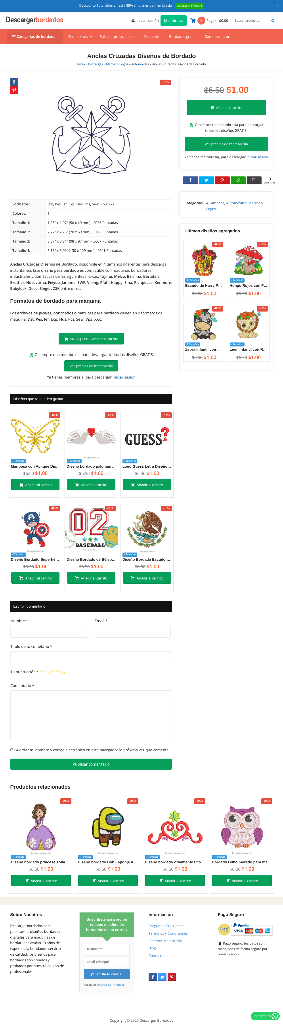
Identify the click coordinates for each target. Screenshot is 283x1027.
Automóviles (140, 64)
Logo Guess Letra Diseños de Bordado (147, 466)
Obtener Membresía (165, 940)
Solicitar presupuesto (117, 36)
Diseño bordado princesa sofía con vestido (41, 862)
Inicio (81, 64)
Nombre (19, 620)
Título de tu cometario (31, 646)
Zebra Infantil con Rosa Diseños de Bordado (204, 349)
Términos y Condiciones (168, 933)
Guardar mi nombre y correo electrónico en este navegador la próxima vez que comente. (92, 749)
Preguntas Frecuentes (166, 925)
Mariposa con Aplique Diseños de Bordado (35, 466)
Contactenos (159, 955)
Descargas (95, 64)
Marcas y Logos (117, 64)
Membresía (173, 20)
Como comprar (217, 36)
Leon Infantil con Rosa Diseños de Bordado (249, 349)
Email (101, 620)
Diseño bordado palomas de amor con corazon (91, 466)
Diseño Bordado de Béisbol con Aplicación (91, 559)
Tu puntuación (24, 671)
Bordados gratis (182, 36)
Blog (152, 948)
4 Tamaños (215, 203)
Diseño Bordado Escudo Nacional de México (147, 559)
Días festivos (77, 36)
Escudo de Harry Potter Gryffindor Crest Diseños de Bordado (204, 285)
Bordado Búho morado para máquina (242, 862)
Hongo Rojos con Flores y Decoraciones (249, 285)
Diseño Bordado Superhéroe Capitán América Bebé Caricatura (35, 559)
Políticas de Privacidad (110, 984)
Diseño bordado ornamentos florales (175, 862)
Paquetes (151, 36)
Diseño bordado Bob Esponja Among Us (108, 862)
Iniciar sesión (145, 20)
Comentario (22, 685)
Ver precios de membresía (91, 365)
